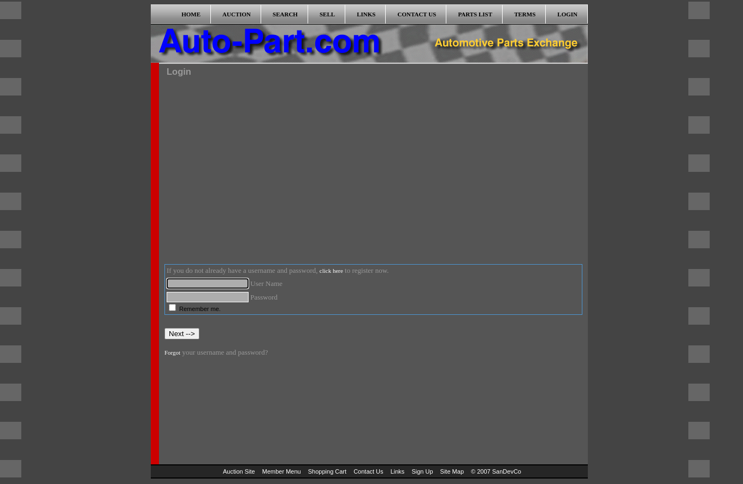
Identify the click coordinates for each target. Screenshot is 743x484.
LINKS (366, 14)
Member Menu (281, 471)
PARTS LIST (475, 14)
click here (331, 270)
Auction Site (239, 471)
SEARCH (285, 14)
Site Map (452, 471)
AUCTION (236, 14)
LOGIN (567, 14)
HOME (191, 14)
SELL (327, 14)
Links (398, 471)
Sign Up (422, 471)
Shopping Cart (327, 471)
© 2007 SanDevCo (496, 471)
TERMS (524, 14)
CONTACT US (417, 14)
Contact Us (368, 471)
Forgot (172, 352)
